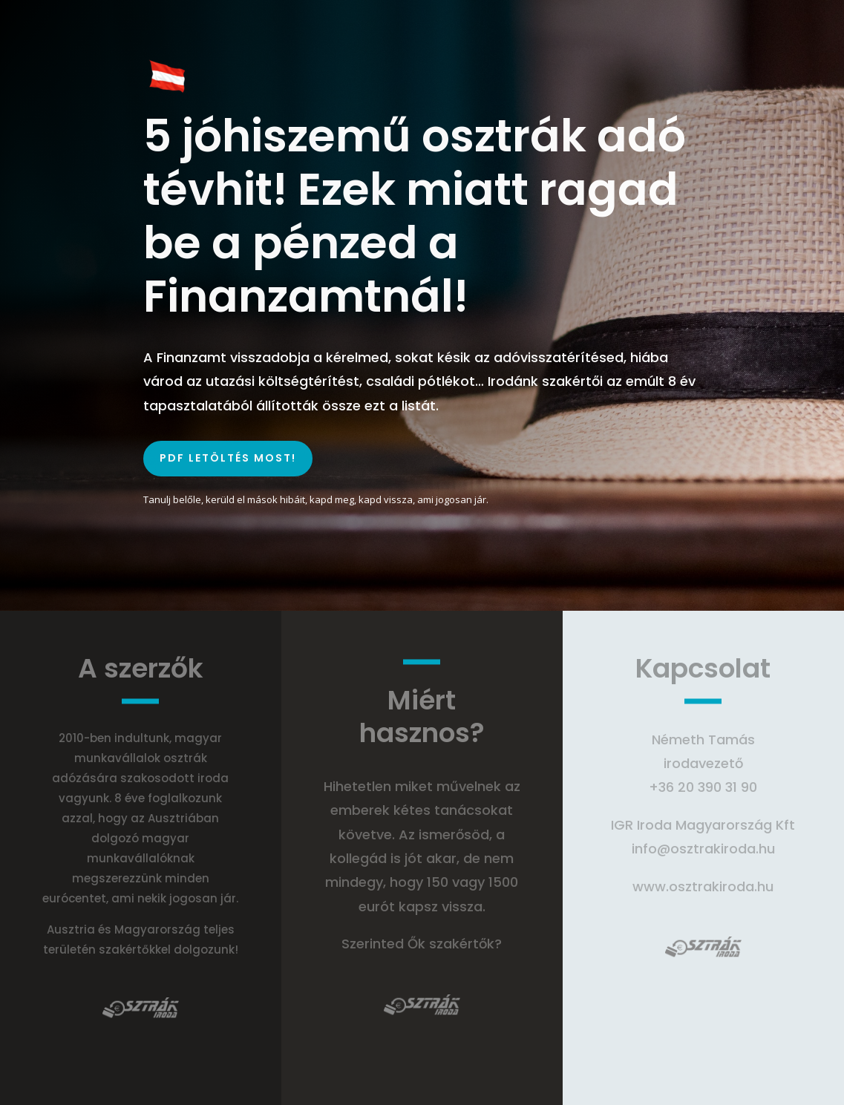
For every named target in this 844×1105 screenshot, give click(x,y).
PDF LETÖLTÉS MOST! (228, 457)
